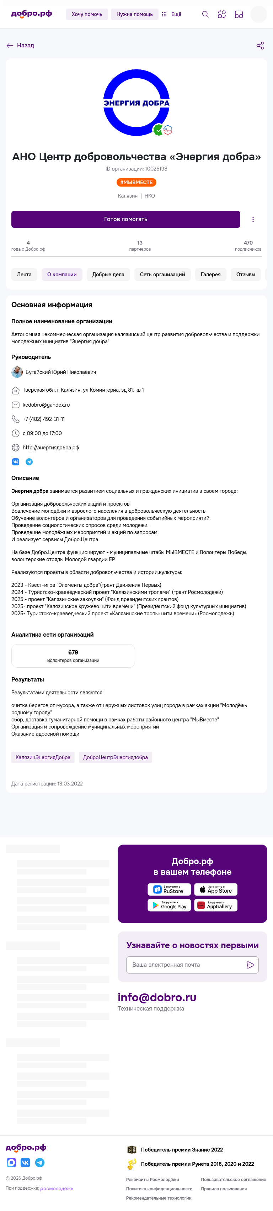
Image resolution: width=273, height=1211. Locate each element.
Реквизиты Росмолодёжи (152, 1180)
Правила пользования (224, 1189)
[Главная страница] (32, 14)
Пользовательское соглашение (233, 1180)
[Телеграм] (40, 1162)
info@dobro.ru (157, 998)
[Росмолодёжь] (57, 1188)
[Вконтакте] (25, 1162)
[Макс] (11, 1162)
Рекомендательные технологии (159, 1198)
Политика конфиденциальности (159, 1189)
